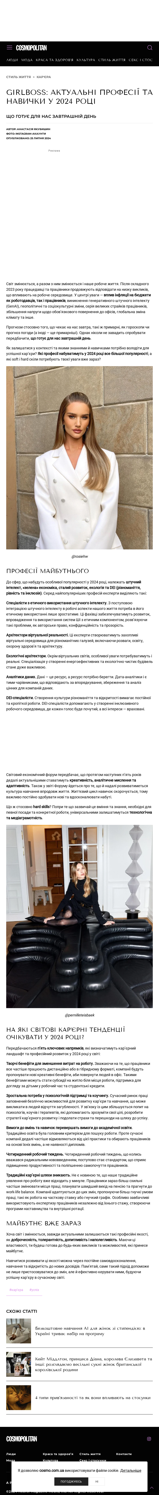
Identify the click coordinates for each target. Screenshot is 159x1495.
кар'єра (16, 1290)
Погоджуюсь (71, 1481)
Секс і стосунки (93, 1460)
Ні (96, 1481)
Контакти (124, 1454)
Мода (27, 60)
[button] (152, 1488)
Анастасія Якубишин (33, 129)
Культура (86, 60)
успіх (34, 1290)
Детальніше (130, 1470)
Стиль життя (112, 60)
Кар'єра (44, 77)
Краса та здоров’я (54, 60)
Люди (12, 60)
